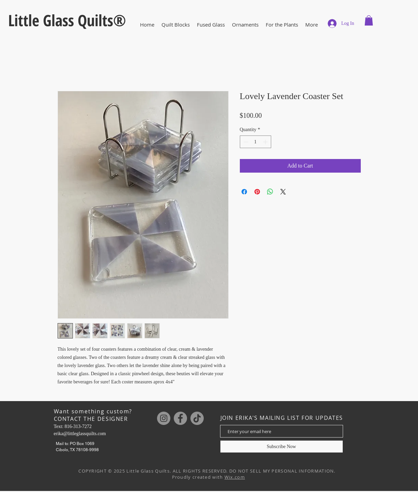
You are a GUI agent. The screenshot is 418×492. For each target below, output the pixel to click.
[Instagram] (163, 418)
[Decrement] (245, 142)
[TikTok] (197, 418)
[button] (211, 25)
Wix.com (235, 477)
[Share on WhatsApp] (270, 192)
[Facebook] (180, 418)
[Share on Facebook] (244, 192)
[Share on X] (283, 192)
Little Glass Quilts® (67, 20)
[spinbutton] (255, 142)
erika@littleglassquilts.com (80, 433)
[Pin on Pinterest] (257, 192)
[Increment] (266, 142)
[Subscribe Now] (281, 446)
